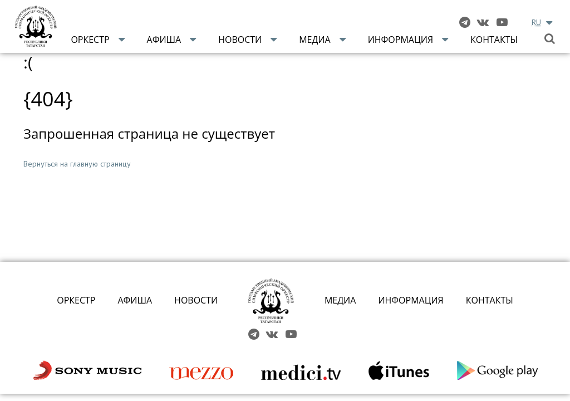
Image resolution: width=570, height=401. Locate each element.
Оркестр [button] (90, 39)
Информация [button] (400, 39)
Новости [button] (240, 39)
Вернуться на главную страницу (77, 164)
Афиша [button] (164, 39)
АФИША (134, 300)
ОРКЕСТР (76, 300)
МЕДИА (340, 300)
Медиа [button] (315, 39)
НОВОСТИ (196, 300)
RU (536, 22)
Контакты (494, 39)
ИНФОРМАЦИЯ (410, 300)
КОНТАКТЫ (489, 300)
